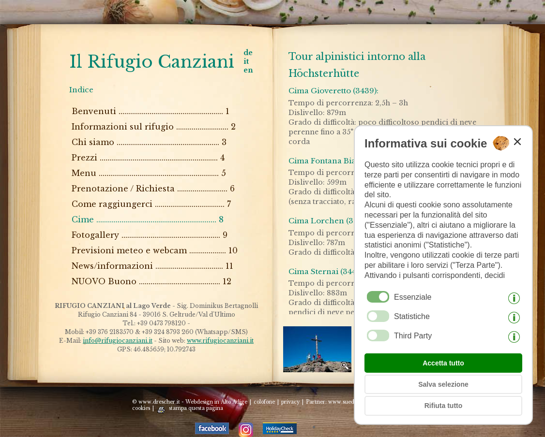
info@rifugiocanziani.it (117, 340)
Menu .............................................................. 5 (149, 173)
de (248, 52)
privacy (290, 402)
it (246, 61)
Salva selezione (443, 384)
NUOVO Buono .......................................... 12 (151, 281)
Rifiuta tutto (443, 405)
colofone (264, 402)
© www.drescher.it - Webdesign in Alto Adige (189, 402)
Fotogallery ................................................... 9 (149, 235)
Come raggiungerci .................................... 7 (151, 204)
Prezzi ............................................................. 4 (148, 157)
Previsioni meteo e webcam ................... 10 (155, 250)
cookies (141, 408)
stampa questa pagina (196, 408)
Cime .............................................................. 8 (148, 219)
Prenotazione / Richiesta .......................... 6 (153, 188)
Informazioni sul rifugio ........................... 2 (154, 126)
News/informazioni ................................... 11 (152, 266)
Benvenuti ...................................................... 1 (150, 111)
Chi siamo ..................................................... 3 (149, 142)
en (248, 70)
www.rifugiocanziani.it (220, 340)
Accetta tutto (443, 363)
